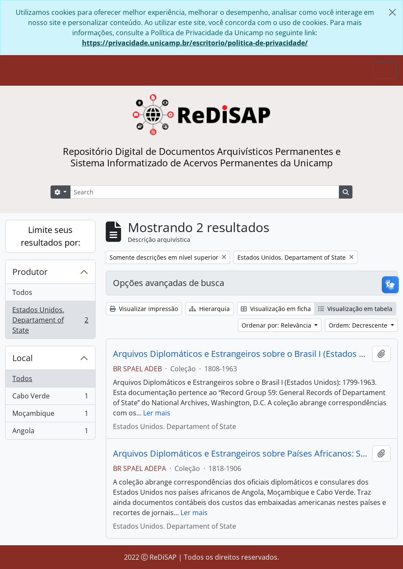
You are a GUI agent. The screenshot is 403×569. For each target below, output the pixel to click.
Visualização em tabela (355, 309)
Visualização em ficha (276, 309)
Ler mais (156, 413)
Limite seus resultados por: (50, 236)
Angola (50, 432)
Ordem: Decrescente (359, 325)
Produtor (30, 271)
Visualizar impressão (144, 309)
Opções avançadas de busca (168, 283)
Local (22, 358)
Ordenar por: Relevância (277, 325)
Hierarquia (209, 309)
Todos (22, 292)
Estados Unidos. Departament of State (50, 320)
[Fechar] (392, 12)
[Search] (204, 192)
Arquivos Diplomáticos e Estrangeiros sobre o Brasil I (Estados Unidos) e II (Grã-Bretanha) (241, 354)
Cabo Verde (50, 398)
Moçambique (50, 415)
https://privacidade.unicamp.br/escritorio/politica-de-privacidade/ (195, 43)
